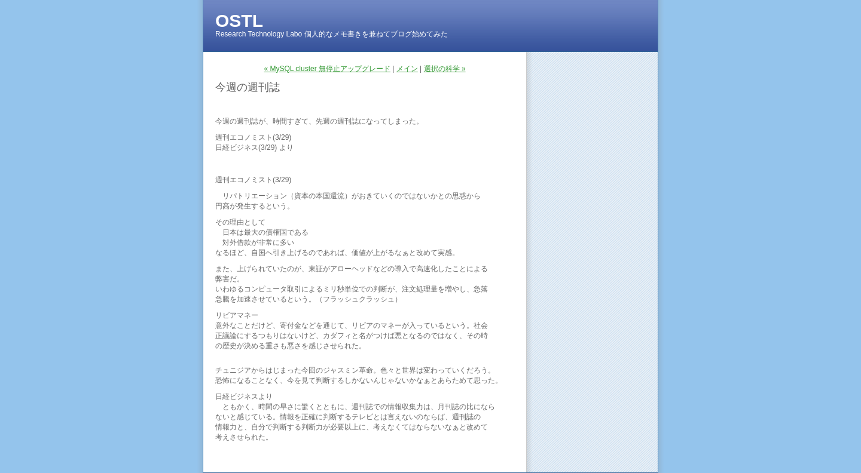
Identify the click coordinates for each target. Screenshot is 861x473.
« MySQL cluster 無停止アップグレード (327, 68)
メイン (407, 68)
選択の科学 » (445, 68)
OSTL (239, 20)
